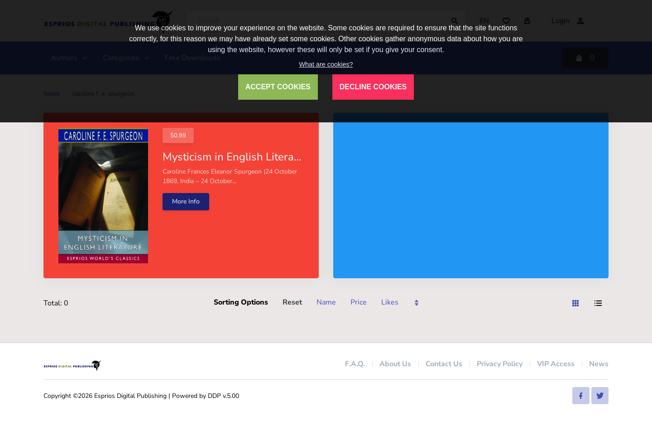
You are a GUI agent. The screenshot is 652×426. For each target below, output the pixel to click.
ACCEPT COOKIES (278, 87)
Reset (292, 302)
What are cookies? (326, 64)
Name (326, 302)
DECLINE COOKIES (373, 87)
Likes (389, 302)
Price (358, 302)
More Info (186, 201)
